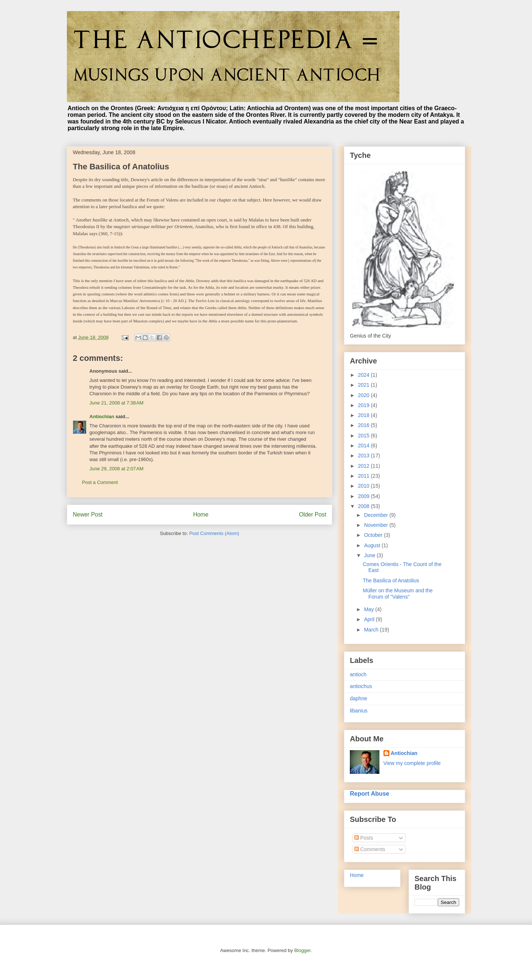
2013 (364, 455)
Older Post (312, 514)
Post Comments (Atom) (214, 533)
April (370, 619)
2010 (364, 486)
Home (201, 514)
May (369, 609)
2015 (364, 436)
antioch (358, 674)
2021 (364, 385)
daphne (358, 698)
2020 (364, 395)
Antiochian (101, 416)
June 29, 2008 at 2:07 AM (116, 468)
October (374, 535)
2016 (364, 425)
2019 (364, 405)
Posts (363, 838)
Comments (369, 849)
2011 (364, 476)
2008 (364, 506)
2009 (364, 496)
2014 (364, 445)
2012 (364, 466)
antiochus (361, 686)
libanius (358, 711)
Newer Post (88, 514)
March (372, 630)
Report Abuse (369, 793)
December (376, 515)
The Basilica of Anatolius (391, 580)
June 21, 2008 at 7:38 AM (116, 403)
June (370, 555)
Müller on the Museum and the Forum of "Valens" (398, 594)
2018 (364, 415)
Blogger (302, 950)
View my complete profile (412, 763)
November (376, 525)
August (372, 545)
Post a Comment (100, 482)
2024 (364, 375)
